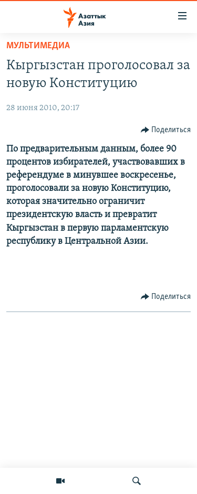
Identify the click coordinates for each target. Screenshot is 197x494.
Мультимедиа (38, 46)
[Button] (166, 130)
